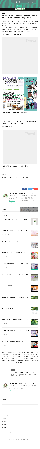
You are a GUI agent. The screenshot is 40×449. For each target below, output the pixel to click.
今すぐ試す (19, 5)
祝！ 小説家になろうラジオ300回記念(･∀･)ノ (13, 345)
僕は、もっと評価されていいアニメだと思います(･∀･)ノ (13, 235)
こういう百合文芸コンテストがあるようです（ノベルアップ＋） (17, 266)
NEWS (3, 13)
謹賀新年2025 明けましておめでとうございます (13, 255)
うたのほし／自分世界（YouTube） (10, 289)
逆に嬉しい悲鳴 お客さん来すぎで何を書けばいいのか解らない (17, 300)
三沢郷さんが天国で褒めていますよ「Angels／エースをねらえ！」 (18, 333)
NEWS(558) (4, 183)
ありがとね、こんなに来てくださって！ (11, 311)
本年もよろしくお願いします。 (8, 258)
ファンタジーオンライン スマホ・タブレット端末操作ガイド (16, 222)
